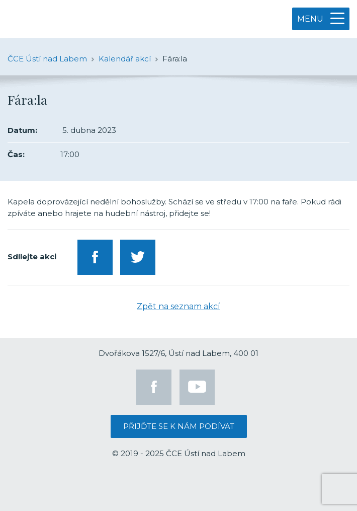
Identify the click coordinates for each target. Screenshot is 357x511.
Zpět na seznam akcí (178, 306)
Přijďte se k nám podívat (178, 426)
